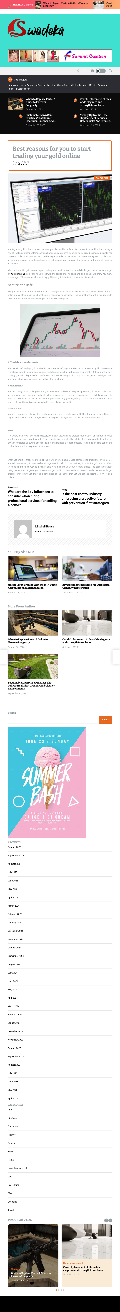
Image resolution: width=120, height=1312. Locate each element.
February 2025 (15, 914)
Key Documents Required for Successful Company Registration (86, 586)
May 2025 (13, 889)
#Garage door (23, 89)
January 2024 (14, 1023)
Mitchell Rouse (20, 164)
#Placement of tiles (45, 85)
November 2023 (15, 1039)
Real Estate (13, 1185)
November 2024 (15, 939)
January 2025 (14, 922)
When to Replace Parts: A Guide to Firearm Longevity (40, 102)
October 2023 (14, 1048)
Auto (10, 1109)
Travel (11, 1210)
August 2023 (14, 1065)
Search (12, 712)
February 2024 (15, 1014)
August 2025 (14, 864)
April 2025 (13, 897)
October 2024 (14, 947)
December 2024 (15, 931)
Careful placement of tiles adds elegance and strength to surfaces (95, 102)
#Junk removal (16, 85)
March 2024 (14, 1006)
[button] (106, 1220)
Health (11, 1151)
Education (13, 1126)
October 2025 (14, 847)
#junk (12, 89)
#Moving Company (98, 85)
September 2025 (16, 855)
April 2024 (13, 998)
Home (11, 1160)
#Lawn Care (63, 85)
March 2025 (14, 906)
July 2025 (12, 872)
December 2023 (15, 1031)
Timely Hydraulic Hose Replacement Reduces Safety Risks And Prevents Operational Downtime (96, 120)
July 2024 (12, 972)
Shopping (12, 1201)
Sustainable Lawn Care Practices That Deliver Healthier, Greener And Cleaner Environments (40, 120)
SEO (10, 1193)
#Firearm (30, 85)
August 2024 (14, 964)
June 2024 (13, 981)
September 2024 (16, 956)
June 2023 (13, 1081)
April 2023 (13, 1098)
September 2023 (16, 1056)
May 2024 (13, 989)
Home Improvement (17, 1168)
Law (10, 1176)
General (11, 1143)
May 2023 (13, 1090)
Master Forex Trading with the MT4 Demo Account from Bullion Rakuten (32, 586)
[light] (97, 71)
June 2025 (13, 880)
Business (12, 1118)
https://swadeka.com (44, 531)
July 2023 (12, 1073)
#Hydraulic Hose (79, 85)
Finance (11, 1135)
